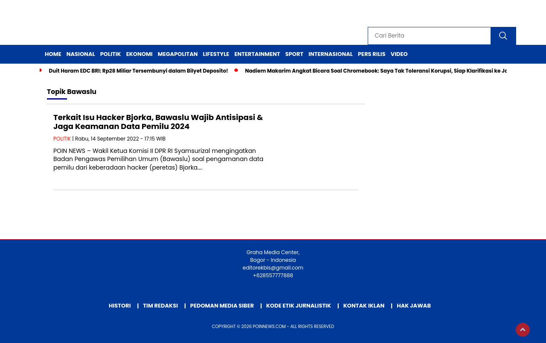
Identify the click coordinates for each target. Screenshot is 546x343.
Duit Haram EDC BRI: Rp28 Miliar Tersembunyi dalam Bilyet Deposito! (138, 70)
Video (399, 54)
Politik (110, 54)
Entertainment (257, 54)
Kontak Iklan (364, 306)
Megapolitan (178, 54)
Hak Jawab (414, 306)
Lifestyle (216, 54)
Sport (294, 54)
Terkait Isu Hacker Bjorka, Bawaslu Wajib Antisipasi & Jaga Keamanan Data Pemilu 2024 (158, 122)
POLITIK (62, 138)
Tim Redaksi (160, 306)
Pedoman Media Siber (222, 306)
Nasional (81, 54)
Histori (120, 306)
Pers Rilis (372, 54)
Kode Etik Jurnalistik (298, 306)
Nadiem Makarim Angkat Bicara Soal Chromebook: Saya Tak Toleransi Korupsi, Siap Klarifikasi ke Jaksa (381, 70)
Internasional (330, 54)
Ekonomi (139, 54)
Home (53, 54)
